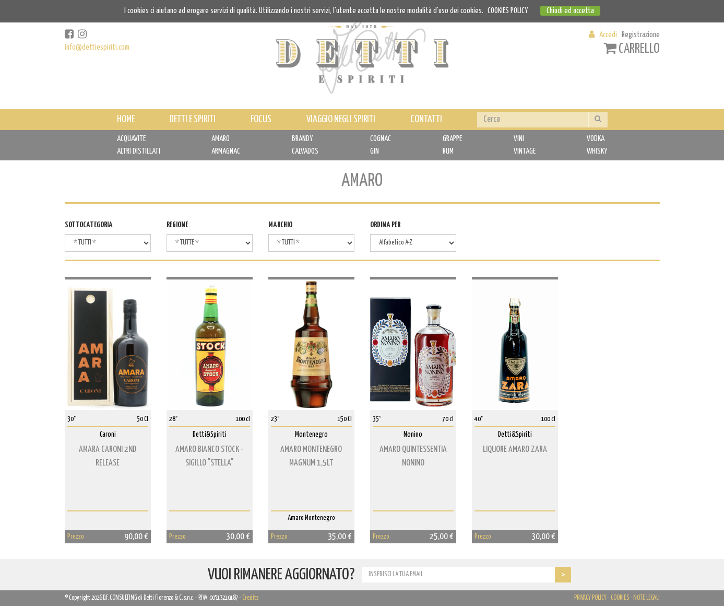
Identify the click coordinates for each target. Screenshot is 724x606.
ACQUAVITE (131, 139)
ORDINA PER (385, 225)
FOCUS (261, 119)
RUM (448, 151)
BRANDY (302, 139)
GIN (374, 151)
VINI (519, 139)
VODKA (595, 139)
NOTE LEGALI (646, 598)
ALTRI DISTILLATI (138, 151)
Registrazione (641, 35)
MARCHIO (280, 225)
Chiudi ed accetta (570, 11)
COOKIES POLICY (508, 11)
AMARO (220, 139)
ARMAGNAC (225, 151)
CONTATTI (426, 119)
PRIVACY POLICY (590, 598)
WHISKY (597, 151)
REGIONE (177, 225)
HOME (126, 119)
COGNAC (380, 139)
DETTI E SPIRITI (193, 119)
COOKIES (620, 598)
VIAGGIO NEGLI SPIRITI (340, 119)
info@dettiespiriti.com (97, 47)
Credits (250, 598)
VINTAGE (525, 151)
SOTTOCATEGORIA (89, 225)
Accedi (608, 35)
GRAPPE (452, 139)
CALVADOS (305, 151)
